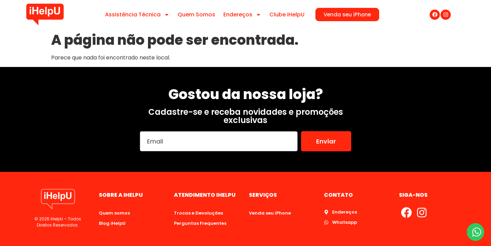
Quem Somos (196, 14)
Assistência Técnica (137, 15)
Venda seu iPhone (270, 213)
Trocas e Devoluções (198, 213)
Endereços (242, 15)
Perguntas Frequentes (200, 223)
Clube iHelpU (286, 14)
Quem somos (114, 213)
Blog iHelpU (112, 223)
